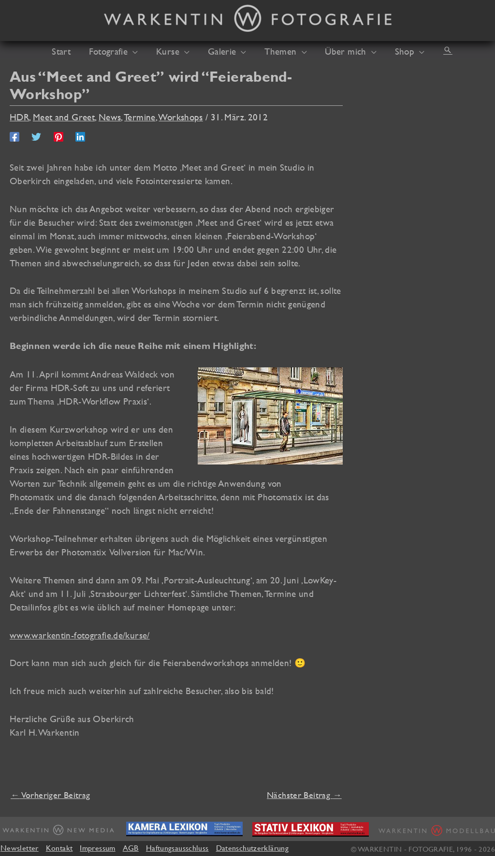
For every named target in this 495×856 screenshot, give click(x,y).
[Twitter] (36, 136)
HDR (19, 117)
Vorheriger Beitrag (50, 795)
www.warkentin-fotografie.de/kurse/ (80, 635)
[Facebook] (14, 136)
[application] (140, 51)
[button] (435, 49)
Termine (140, 117)
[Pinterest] (58, 136)
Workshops (181, 117)
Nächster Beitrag (304, 795)
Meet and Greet (64, 117)
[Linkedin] (80, 136)
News (110, 117)
